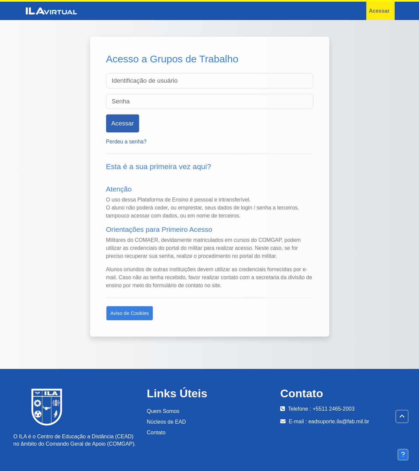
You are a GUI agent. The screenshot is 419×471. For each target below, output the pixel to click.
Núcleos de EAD (166, 422)
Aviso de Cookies (129, 313)
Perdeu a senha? (126, 141)
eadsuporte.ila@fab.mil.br (338, 421)
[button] (402, 416)
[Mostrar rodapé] (403, 454)
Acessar (379, 11)
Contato (156, 432)
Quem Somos (163, 411)
